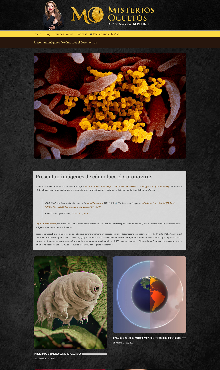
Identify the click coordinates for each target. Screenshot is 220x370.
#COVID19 (59, 207)
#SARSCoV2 (50, 207)
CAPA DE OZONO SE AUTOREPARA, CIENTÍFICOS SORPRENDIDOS (147, 338)
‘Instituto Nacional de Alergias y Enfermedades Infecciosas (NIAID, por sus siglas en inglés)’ (127, 186)
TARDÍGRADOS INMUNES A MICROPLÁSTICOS (58, 353)
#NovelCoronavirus (95, 203)
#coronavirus (70, 207)
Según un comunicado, (46, 223)
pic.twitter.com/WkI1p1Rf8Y (89, 207)
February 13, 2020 (80, 213)
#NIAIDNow (146, 203)
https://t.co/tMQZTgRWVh (164, 203)
